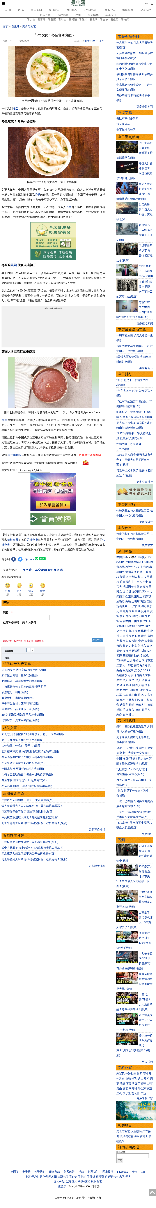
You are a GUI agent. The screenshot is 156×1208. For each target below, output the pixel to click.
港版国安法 (129, 586)
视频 (78, 15)
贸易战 (120, 566)
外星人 (146, 709)
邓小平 (124, 699)
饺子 (37, 194)
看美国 (52, 19)
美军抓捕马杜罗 (126, 129)
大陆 (143, 650)
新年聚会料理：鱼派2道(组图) (20, 677)
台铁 (139, 571)
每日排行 (71, 10)
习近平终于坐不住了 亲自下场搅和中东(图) (27, 813)
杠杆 (131, 630)
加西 (99, 1181)
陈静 (122, 1083)
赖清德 (147, 596)
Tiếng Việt (84, 1186)
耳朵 (69, 207)
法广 (146, 621)
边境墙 (135, 601)
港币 (144, 635)
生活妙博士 (141, 1136)
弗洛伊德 (134, 591)
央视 (119, 680)
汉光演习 (142, 586)
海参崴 (149, 640)
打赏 (87, 41)
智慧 (150, 704)
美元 (137, 630)
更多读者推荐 (97, 867)
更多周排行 (146, 521)
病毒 (137, 562)
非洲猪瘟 (134, 650)
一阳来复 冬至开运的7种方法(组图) (23, 770)
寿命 (119, 714)
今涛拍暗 (130, 1073)
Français (73, 1186)
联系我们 (93, 1171)
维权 (146, 655)
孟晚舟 (120, 601)
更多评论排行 (97, 831)
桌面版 (14, 1171)
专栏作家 (63, 15)
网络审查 (147, 660)
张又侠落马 (123, 124)
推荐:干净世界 (33, 1176)
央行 (119, 630)
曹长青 (135, 1093)
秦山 (119, 1088)
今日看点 (54, 10)
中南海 (124, 611)
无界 (128, 1176)
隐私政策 (69, 1171)
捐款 (81, 1171)
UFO (143, 591)
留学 (144, 680)
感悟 (119, 709)
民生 (119, 690)
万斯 (143, 601)
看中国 (127, 621)
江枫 (119, 1093)
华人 (125, 680)
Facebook (122, 1171)
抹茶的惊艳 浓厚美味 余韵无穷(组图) (24, 671)
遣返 (122, 685)
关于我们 (39, 1171)
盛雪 (144, 1083)
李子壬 (127, 1093)
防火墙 (138, 655)
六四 (146, 566)
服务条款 (54, 1171)
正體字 (62, 1186)
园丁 (137, 1083)
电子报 (26, 1171)
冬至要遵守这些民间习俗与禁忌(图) (23, 764)
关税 (128, 601)
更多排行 (147, 834)
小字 (101, 41)
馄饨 (14, 265)
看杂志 (73, 1176)
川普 (149, 557)
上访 (129, 660)
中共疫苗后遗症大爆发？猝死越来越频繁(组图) (30, 819)
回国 (135, 685)
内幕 (131, 611)
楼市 (122, 640)
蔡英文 (127, 645)
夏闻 (146, 1078)
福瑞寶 (100, 1176)
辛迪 (143, 1093)
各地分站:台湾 (62, 1181)
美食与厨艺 (29, 26)
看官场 (41, 19)
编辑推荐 (127, 10)
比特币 (145, 630)
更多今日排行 (144, 481)
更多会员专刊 (144, 106)
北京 (134, 645)
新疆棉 (124, 576)
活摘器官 (130, 571)
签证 (128, 685)
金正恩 (129, 596)
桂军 (119, 694)
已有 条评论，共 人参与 (19, 622)
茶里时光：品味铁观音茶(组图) (20, 711)
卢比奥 (129, 562)
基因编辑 (128, 655)
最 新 (21, 10)
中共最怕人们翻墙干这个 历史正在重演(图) (27, 801)
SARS (146, 670)
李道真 (120, 1078)
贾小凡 (147, 1073)
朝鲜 (132, 626)
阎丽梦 (120, 596)
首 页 (8, 10)
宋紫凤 (120, 1073)
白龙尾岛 (128, 670)
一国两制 (136, 621)
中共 (149, 591)
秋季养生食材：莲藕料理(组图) (20, 705)
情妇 (122, 616)
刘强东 (142, 645)
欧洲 (93, 1181)
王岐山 (138, 596)
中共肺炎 (121, 557)
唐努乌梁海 (140, 665)
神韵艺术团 (50, 1176)
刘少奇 (139, 699)
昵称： (8, 612)
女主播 (146, 675)
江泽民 (142, 606)
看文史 (104, 19)
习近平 (129, 566)
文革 (125, 714)
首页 (6, 26)
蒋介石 (142, 694)
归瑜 (128, 1078)
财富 (135, 640)
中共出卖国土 (139, 581)
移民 (131, 680)
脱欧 (147, 626)
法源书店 (62, 1176)
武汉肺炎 (139, 557)
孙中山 (133, 694)
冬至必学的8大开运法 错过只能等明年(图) (27, 787)
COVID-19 (146, 562)
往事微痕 (125, 581)
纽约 (74, 1181)
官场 (119, 621)
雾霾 (119, 655)
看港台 (62, 19)
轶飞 (134, 1078)
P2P (149, 650)
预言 (132, 709)
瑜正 (149, 1088)
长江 (140, 576)
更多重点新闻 (144, 323)
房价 (119, 650)
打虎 (147, 616)
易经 (132, 704)
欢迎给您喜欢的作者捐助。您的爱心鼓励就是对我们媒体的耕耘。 (41, 462)
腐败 (135, 616)
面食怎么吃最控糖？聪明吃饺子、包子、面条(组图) (33, 736)
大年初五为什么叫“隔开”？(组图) (21, 747)
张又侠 (138, 566)
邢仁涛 (142, 1088)
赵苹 (150, 1083)
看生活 (114, 19)
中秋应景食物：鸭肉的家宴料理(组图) (24, 688)
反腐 (141, 616)
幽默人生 (141, 704)
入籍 (141, 685)
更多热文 (147, 545)
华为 (128, 616)
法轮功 (137, 660)
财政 (128, 640)
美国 (149, 601)
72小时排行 (91, 10)
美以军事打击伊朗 (127, 118)
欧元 (131, 635)
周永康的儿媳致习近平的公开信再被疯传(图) (28, 855)
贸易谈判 (122, 606)
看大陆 (31, 19)
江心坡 (138, 670)
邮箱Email (121, 1152)
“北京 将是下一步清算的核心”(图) (146, 271)
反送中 (145, 611)
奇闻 (138, 709)
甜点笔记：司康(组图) (15, 694)
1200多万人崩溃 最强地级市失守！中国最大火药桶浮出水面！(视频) (134, 459)
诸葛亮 (124, 704)
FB (127, 626)
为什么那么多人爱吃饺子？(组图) (22, 741)
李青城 (133, 1088)
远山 (140, 1078)
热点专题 (45, 15)
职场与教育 (127, 1136)
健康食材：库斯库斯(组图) (18, 699)
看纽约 (83, 19)
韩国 (4, 420)
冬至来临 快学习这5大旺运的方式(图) (24, 782)
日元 (137, 635)
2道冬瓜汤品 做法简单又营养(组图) (23, 716)
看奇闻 (125, 19)
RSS (143, 1171)
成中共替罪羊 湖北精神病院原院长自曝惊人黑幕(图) (33, 849)
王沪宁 (133, 606)
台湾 (119, 645)
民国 (148, 690)
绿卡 (147, 685)
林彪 (131, 699)
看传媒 (91, 1176)
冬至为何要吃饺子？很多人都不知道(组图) (27, 759)
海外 (126, 690)
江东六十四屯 (124, 665)
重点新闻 (36, 10)
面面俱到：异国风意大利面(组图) (22, 682)
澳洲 (142, 690)
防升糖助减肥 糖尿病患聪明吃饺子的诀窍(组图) (30, 753)
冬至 (15, 108)
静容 (125, 1088)
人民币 (124, 635)
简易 (139, 1073)
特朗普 (120, 562)
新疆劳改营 (123, 675)
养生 (131, 714)
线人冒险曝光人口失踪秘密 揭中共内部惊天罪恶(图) (33, 807)
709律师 (121, 660)
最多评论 (110, 10)
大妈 (149, 645)
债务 (125, 630)
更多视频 (147, 1061)
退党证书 (110, 1176)
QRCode (29, 559)
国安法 (133, 576)
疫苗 (146, 576)
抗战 (125, 694)
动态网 (120, 1176)
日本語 (95, 1186)
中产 (141, 640)
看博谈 (73, 19)
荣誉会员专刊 (128, 37)
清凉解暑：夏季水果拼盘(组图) (20, 722)
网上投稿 (107, 1171)
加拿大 (140, 626)
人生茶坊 (136, 1131)
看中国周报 (14, 455)
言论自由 (136, 675)
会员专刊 (110, 15)
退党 (125, 591)
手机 (125, 709)
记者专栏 (145, 10)
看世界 (94, 19)
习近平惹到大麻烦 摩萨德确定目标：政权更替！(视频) (34, 825)
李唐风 (130, 1083)
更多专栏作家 (144, 1098)
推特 (134, 1171)
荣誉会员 (12, 539)
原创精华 (93, 15)
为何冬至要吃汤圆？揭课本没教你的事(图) (27, 776)
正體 (146, 3)
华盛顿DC (84, 1181)
